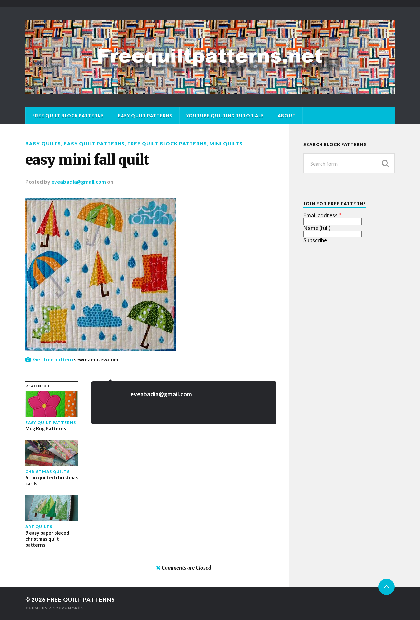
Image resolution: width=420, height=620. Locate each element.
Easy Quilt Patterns (145, 115)
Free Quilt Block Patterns (68, 115)
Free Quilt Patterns (81, 599)
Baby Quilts (43, 143)
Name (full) (317, 227)
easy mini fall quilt (87, 159)
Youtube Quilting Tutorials (225, 115)
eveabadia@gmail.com (78, 181)
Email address (320, 215)
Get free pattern (53, 359)
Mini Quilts (226, 143)
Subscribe (315, 240)
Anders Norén (66, 608)
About (287, 115)
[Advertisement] (352, 368)
